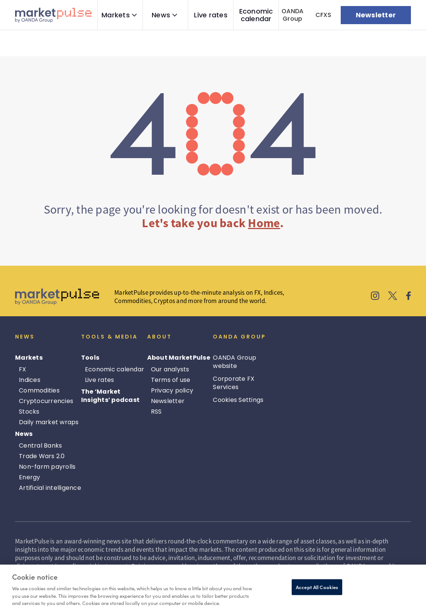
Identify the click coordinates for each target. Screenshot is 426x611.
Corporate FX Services (233, 382)
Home (264, 223)
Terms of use (171, 380)
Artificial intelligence (50, 487)
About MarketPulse (178, 357)
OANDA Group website (234, 361)
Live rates (211, 15)
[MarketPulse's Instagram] (375, 296)
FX (22, 369)
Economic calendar (256, 15)
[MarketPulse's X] (393, 296)
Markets (116, 15)
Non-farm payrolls (47, 466)
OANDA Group (292, 15)
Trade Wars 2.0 (42, 456)
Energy (29, 477)
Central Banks (40, 445)
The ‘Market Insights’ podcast (110, 395)
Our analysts (170, 369)
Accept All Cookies (317, 587)
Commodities (39, 390)
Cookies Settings (238, 400)
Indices (29, 380)
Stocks (29, 411)
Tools (90, 357)
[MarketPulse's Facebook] (408, 296)
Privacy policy (172, 390)
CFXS (323, 15)
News (161, 15)
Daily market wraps (49, 422)
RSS (156, 411)
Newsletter (168, 401)
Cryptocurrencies (46, 401)
